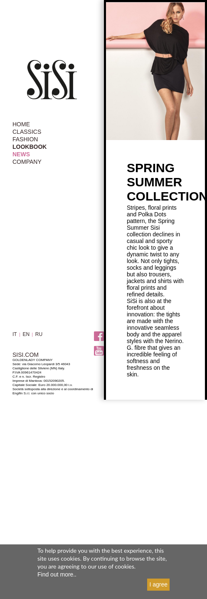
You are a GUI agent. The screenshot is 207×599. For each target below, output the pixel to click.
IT (14, 334)
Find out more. (56, 574)
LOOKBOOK (29, 146)
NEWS (21, 154)
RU (38, 334)
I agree (158, 584)
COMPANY (27, 161)
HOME (21, 124)
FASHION (25, 139)
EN (26, 334)
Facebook (99, 336)
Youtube (99, 350)
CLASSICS (26, 131)
